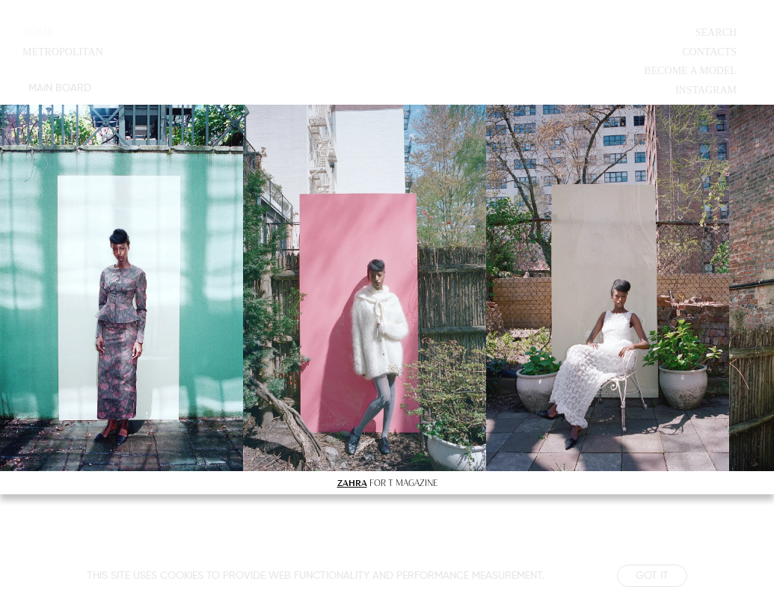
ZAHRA (352, 482)
